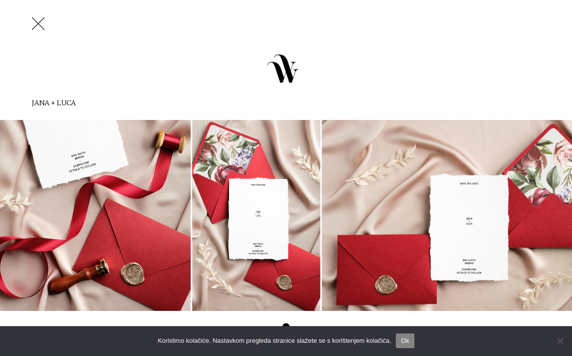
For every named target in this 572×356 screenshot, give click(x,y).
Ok (405, 340)
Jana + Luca (54, 102)
